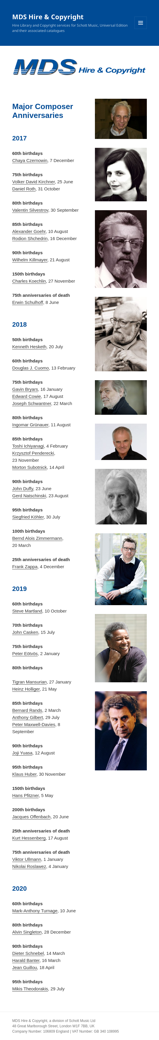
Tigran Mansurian (29, 681)
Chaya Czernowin (29, 160)
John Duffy (22, 488)
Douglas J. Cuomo (30, 367)
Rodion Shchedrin (29, 238)
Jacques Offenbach (31, 816)
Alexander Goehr (29, 231)
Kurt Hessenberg (29, 837)
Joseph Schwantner (31, 403)
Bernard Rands (27, 710)
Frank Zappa (24, 566)
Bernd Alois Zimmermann (37, 538)
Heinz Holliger (26, 688)
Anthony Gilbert (27, 717)
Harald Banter (25, 960)
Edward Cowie (26, 396)
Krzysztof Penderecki (33, 453)
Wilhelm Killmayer (29, 259)
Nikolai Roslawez (29, 866)
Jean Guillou (24, 967)
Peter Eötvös (25, 653)
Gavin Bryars (25, 389)
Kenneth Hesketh (29, 346)
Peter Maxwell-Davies (33, 724)
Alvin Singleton (27, 931)
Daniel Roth (23, 188)
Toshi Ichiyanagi (28, 445)
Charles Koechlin (29, 281)
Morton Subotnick (29, 467)
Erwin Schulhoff (27, 302)
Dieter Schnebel (28, 953)
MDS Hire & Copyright (48, 16)
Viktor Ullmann (26, 859)
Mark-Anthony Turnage (35, 910)
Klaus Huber (24, 774)
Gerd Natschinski (29, 495)
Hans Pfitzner (25, 795)
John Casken (25, 632)
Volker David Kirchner (33, 181)
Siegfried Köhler (28, 516)
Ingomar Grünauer (30, 424)
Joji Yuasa (22, 752)
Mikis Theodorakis (30, 988)
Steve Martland (27, 610)
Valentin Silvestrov (30, 210)
